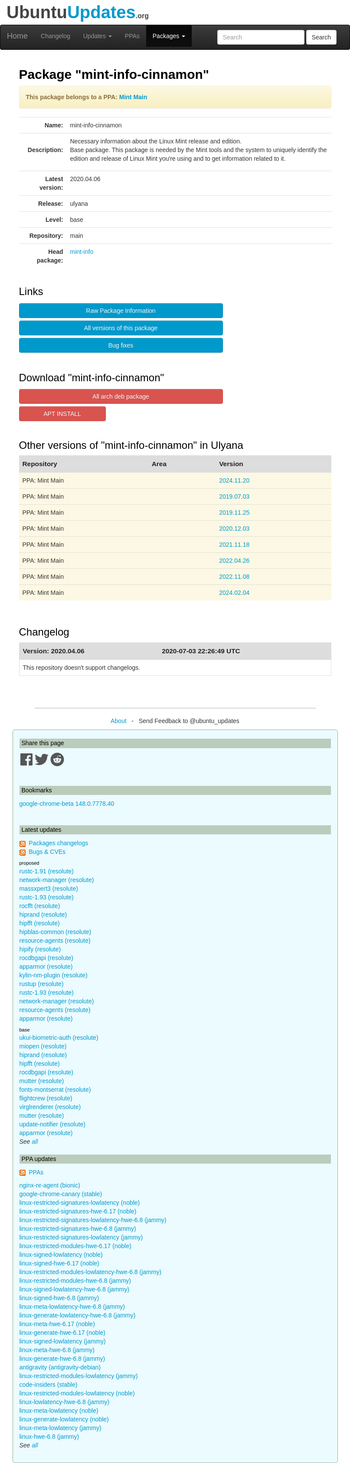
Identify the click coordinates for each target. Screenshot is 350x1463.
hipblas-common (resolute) (56, 931)
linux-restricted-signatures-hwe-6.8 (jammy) (78, 1228)
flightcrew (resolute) (46, 1098)
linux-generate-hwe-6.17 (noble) (62, 1332)
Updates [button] (97, 35)
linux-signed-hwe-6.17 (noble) (59, 1263)
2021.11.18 (234, 544)
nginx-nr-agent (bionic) (50, 1185)
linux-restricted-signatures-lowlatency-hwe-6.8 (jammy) (93, 1219)
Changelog (55, 35)
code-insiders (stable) (49, 1384)
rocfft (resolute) (40, 905)
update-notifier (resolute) (53, 1124)
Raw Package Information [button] (120, 310)
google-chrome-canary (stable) (61, 1194)
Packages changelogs (58, 843)
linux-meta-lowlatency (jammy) (60, 1427)
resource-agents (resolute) (55, 940)
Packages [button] (169, 35)
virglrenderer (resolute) (50, 1106)
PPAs (132, 35)
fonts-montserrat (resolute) (55, 1089)
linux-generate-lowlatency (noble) (64, 1419)
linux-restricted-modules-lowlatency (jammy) (79, 1375)
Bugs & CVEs (47, 851)
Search (321, 37)
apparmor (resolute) (46, 966)
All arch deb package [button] (120, 396)
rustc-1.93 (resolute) (47, 897)
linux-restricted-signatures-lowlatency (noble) (80, 1202)
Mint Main (133, 97)
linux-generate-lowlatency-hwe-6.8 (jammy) (78, 1315)
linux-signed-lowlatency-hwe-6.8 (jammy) (75, 1289)
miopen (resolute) (43, 1046)
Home (17, 36)
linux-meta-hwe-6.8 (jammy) (57, 1349)
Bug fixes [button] (121, 345)
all (35, 1141)
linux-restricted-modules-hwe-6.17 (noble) (75, 1245)
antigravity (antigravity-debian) (60, 1367)
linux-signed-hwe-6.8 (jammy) (59, 1297)
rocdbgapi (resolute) (47, 957)
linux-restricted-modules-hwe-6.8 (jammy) (75, 1280)
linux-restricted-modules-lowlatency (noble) (77, 1393)
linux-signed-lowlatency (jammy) (63, 1341)
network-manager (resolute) (57, 879)
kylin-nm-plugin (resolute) (54, 975)
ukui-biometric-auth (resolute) (59, 1037)
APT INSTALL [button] (62, 413)
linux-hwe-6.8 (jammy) (49, 1436)
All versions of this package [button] (121, 327)
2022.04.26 (234, 560)
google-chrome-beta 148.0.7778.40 (67, 803)
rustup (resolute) (42, 983)
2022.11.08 (234, 576)
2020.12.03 (234, 528)
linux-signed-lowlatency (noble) (61, 1254)
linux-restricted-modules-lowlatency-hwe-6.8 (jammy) (91, 1271)
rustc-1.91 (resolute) (47, 871)
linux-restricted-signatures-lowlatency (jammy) (81, 1237)
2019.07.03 (234, 496)
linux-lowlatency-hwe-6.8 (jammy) (65, 1401)
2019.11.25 (234, 512)
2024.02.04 (234, 592)
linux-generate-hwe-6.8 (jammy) (62, 1358)
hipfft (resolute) (40, 923)
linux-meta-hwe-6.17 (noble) (57, 1323)
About (119, 720)
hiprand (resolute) (43, 914)
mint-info (82, 251)
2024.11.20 (234, 480)
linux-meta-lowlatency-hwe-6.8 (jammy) (72, 1306)
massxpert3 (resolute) (49, 888)
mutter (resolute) (42, 1080)
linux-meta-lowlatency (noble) (59, 1410)
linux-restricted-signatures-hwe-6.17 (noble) (78, 1211)
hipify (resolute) (40, 949)
